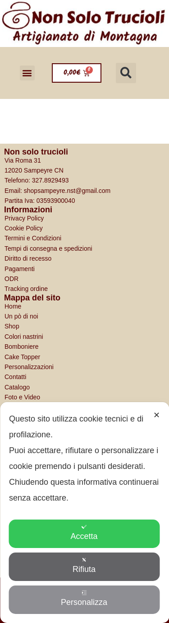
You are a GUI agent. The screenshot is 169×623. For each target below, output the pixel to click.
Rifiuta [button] (84, 565)
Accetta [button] (83, 532)
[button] (27, 73)
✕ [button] (156, 415)
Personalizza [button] (84, 598)
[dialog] (84, 512)
